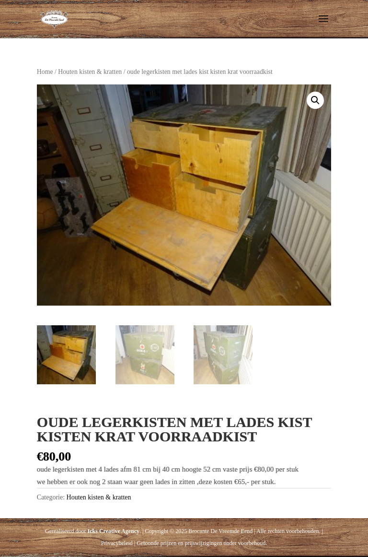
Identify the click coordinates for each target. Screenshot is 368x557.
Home (45, 71)
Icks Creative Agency (113, 531)
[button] (315, 100)
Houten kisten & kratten (90, 71)
